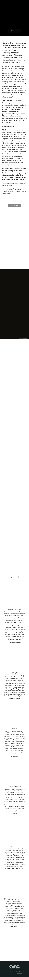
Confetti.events (19, 973)
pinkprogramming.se (15, 642)
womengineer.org (15, 698)
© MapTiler (20, 338)
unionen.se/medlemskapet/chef (15, 868)
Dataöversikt (24, 971)
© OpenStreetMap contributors (24, 338)
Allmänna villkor (6, 971)
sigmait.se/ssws (15, 926)
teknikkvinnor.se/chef (15, 816)
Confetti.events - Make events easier (14, 967)
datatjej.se (15, 756)
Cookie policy (18, 971)
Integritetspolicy (12, 971)
